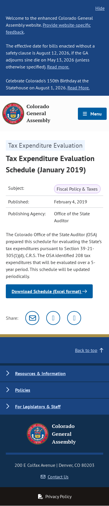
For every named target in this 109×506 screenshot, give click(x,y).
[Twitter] (53, 318)
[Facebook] (74, 318)
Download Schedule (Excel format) (49, 291)
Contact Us (55, 476)
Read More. (78, 88)
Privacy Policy (55, 496)
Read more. (58, 67)
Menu (92, 114)
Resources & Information (40, 373)
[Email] (32, 318)
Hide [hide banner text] (100, 8)
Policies (22, 390)
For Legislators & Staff (37, 406)
